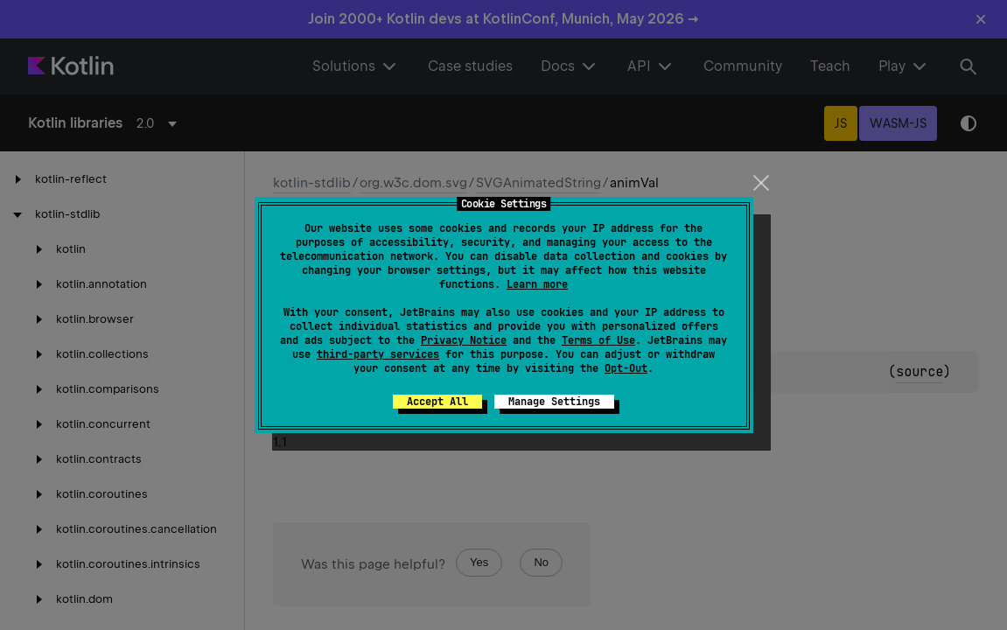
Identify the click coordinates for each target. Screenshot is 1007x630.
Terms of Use (598, 340)
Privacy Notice (464, 340)
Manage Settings (554, 402)
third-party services (378, 354)
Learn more (537, 284)
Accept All (437, 402)
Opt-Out (626, 368)
